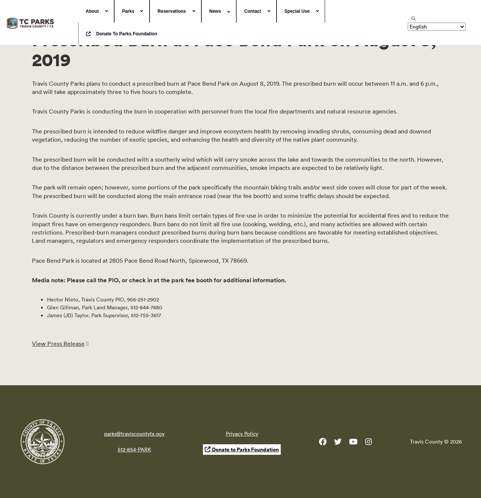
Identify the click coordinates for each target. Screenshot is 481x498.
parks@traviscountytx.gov (134, 433)
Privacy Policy (242, 433)
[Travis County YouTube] (353, 443)
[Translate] (437, 27)
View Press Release (58, 343)
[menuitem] (96, 11)
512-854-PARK (134, 449)
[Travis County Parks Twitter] (338, 443)
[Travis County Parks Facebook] (323, 443)
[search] (413, 18)
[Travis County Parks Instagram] (368, 443)
